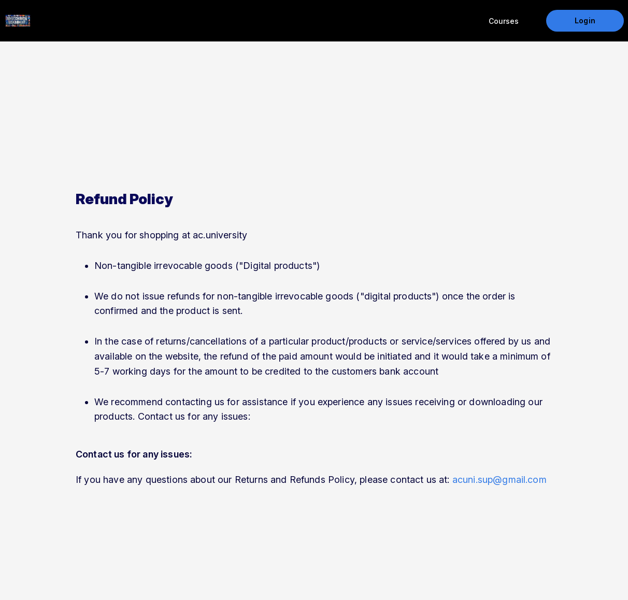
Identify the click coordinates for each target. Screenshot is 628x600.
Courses (504, 21)
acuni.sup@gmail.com (499, 479)
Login (585, 20)
